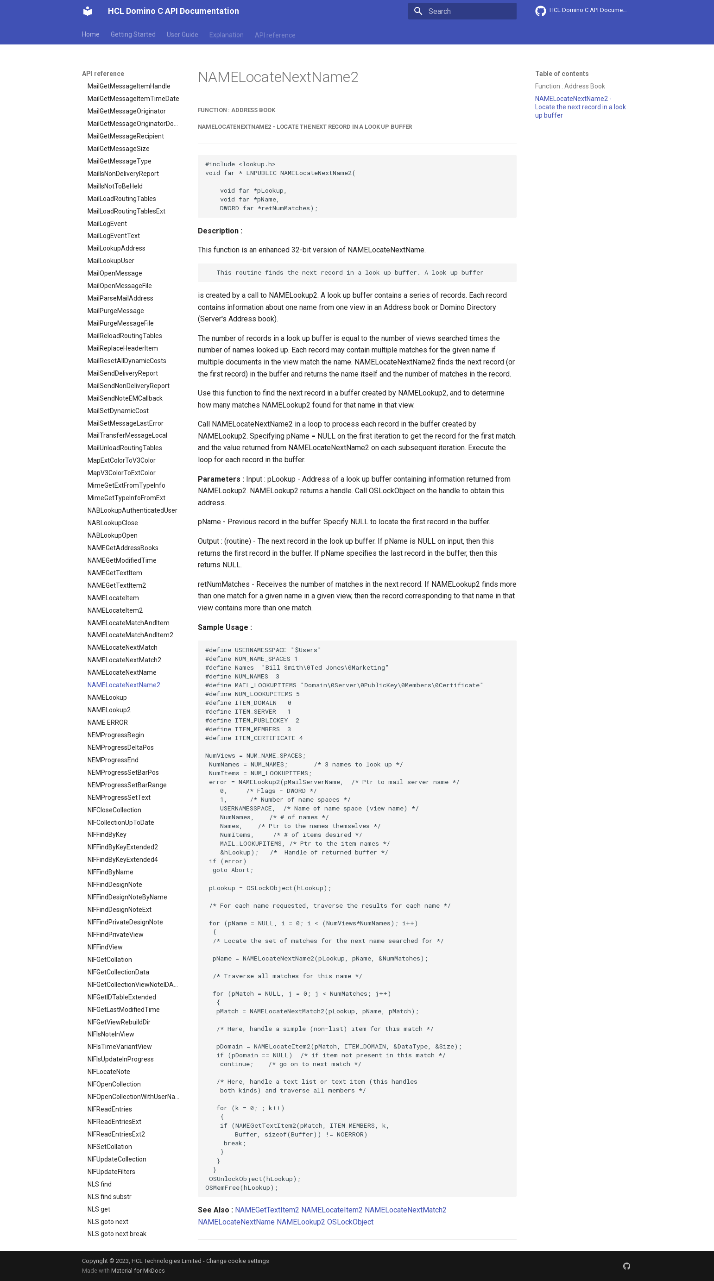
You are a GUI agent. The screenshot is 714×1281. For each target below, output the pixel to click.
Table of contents (562, 73)
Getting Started (133, 34)
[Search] (462, 11)
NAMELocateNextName (236, 1222)
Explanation (226, 34)
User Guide (182, 34)
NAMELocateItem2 (332, 1210)
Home (91, 34)
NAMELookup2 (301, 1222)
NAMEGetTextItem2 (267, 1210)
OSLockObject (350, 1222)
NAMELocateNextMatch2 (406, 1210)
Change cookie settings (237, 1260)
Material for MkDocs (138, 1270)
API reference (275, 34)
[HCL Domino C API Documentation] (87, 11)
